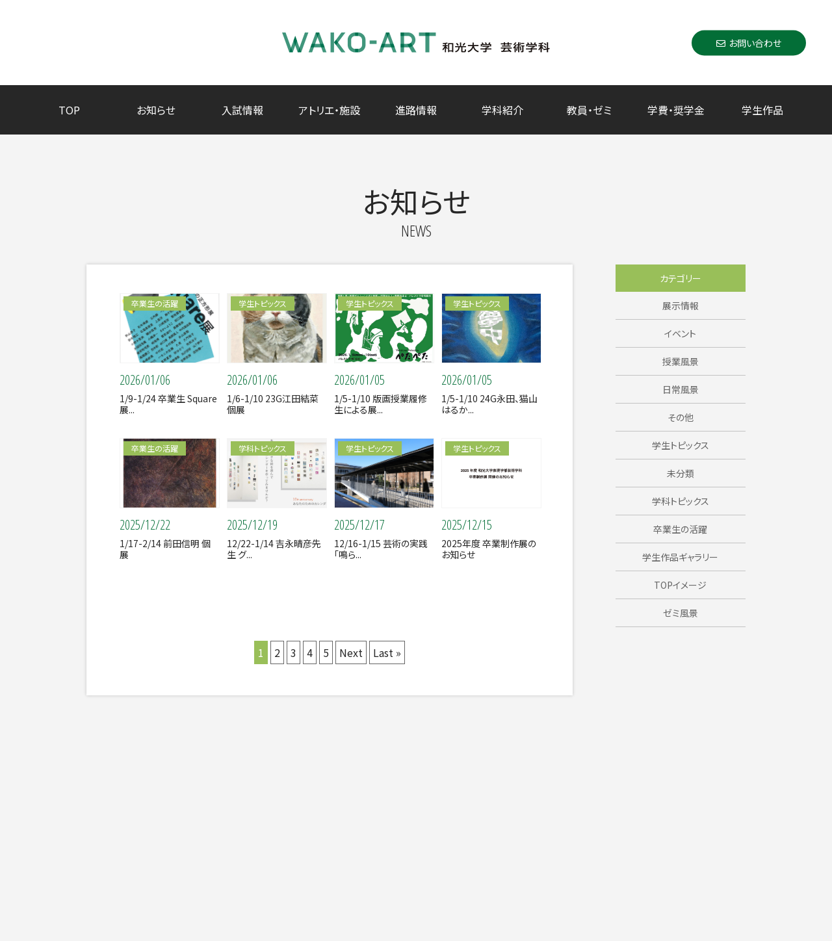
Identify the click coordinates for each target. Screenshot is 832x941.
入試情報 (242, 110)
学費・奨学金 (676, 110)
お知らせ (156, 110)
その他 (681, 417)
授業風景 (680, 361)
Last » (387, 652)
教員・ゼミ (589, 110)
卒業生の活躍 (680, 528)
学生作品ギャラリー (680, 556)
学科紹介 (502, 110)
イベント (680, 333)
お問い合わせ (748, 42)
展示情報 (680, 305)
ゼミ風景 (680, 612)
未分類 (680, 473)
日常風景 (680, 389)
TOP (69, 110)
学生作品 (762, 110)
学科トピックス (680, 501)
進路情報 (416, 110)
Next (351, 652)
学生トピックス (680, 445)
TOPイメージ (680, 584)
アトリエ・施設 (329, 110)
